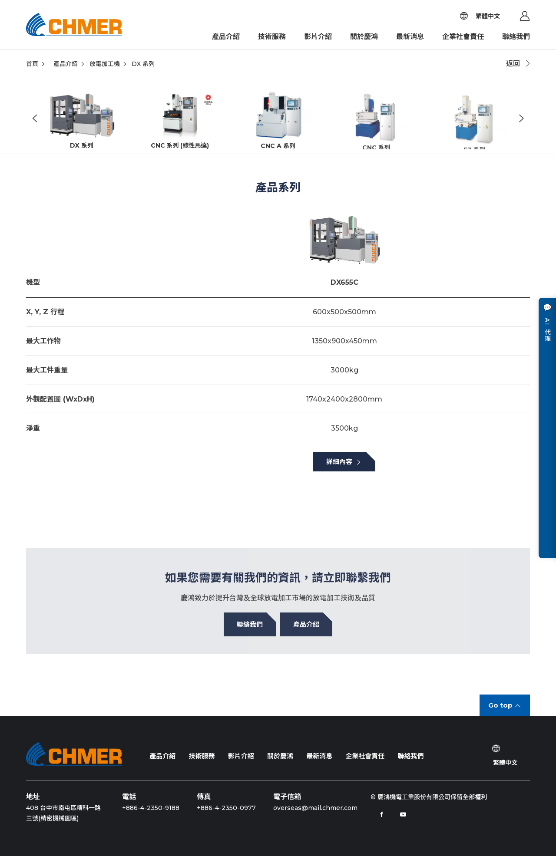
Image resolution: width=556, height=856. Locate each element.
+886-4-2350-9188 (150, 808)
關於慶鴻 (364, 37)
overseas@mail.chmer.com (315, 808)
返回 (513, 63)
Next (521, 119)
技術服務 (272, 37)
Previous (34, 119)
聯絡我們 (516, 37)
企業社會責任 (463, 37)
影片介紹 (318, 37)
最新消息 (410, 37)
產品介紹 (226, 37)
